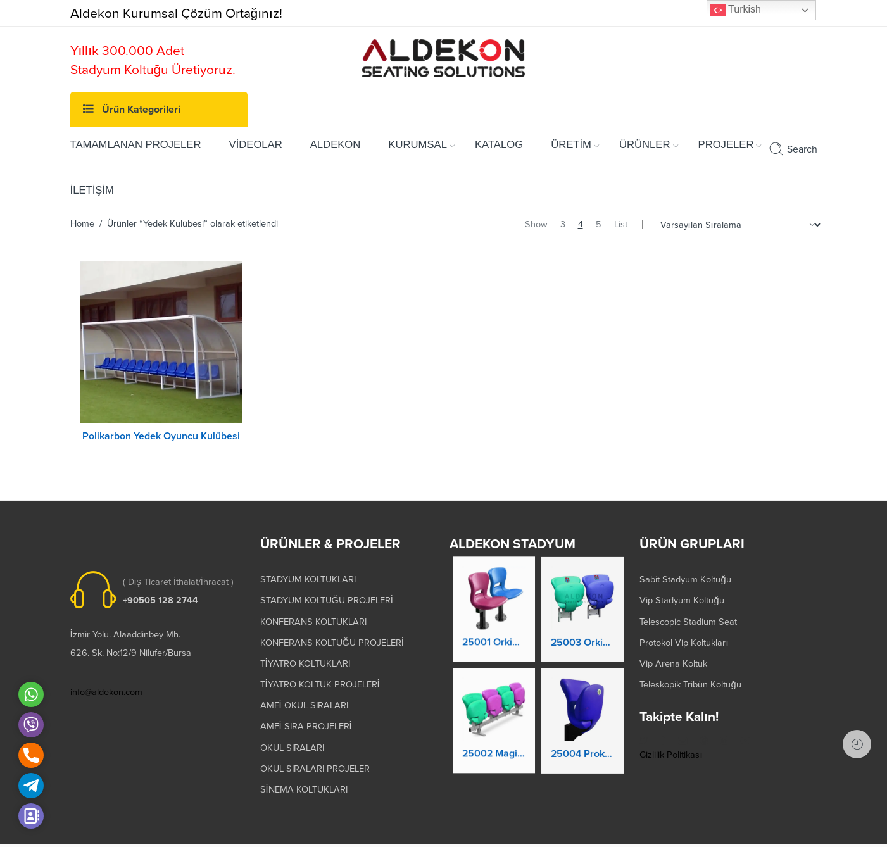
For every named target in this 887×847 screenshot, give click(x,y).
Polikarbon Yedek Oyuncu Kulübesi (161, 436)
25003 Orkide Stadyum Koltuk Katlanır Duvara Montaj (582, 635)
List (620, 224)
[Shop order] (738, 225)
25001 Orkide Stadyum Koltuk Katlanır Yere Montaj (493, 632)
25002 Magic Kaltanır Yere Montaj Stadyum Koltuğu (493, 743)
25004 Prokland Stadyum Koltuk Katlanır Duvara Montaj (582, 746)
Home (82, 223)
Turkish (735, 10)
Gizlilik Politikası (670, 739)
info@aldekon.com (106, 677)
